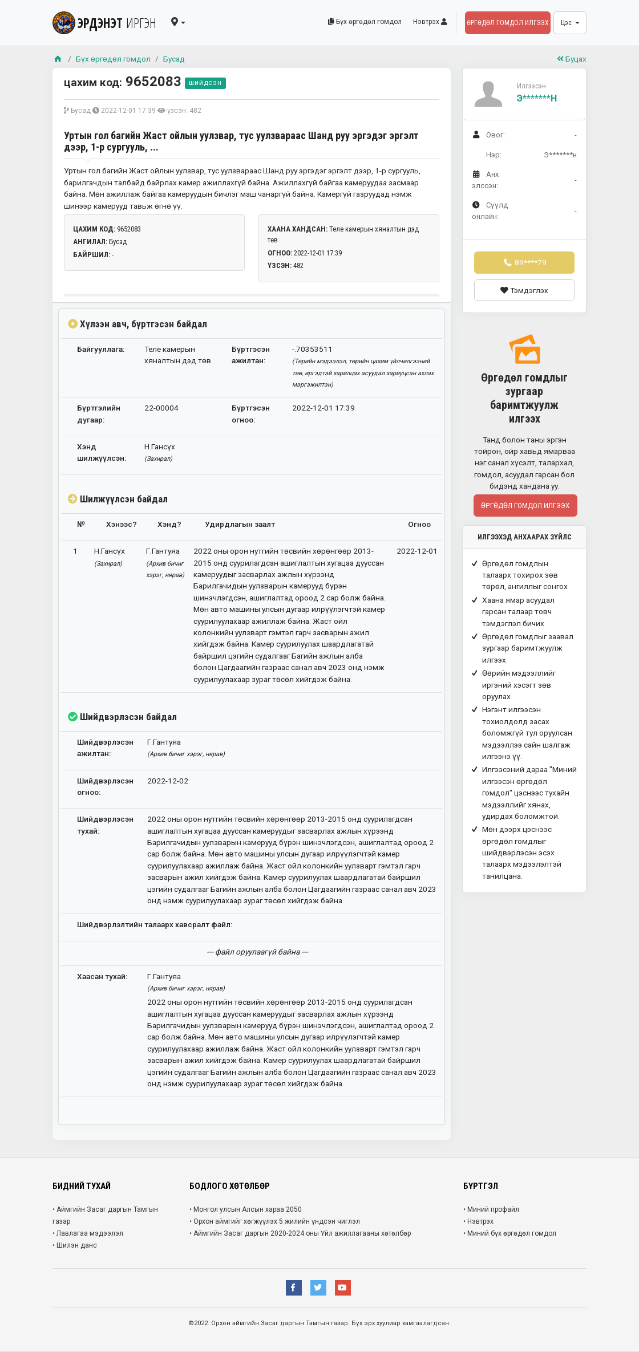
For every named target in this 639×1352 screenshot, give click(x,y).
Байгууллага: (100, 349)
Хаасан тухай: (102, 976)
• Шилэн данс (74, 1245)
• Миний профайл (491, 1209)
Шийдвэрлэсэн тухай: (105, 824)
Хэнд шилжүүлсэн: (101, 452)
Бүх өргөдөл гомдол (365, 22)
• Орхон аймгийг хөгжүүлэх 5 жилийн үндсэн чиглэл (274, 1221)
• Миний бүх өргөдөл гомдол (509, 1233)
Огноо (419, 524)
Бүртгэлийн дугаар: (98, 413)
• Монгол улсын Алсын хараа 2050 (245, 1209)
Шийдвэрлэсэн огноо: (105, 786)
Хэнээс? (121, 524)
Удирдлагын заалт (240, 524)
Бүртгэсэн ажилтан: (251, 354)
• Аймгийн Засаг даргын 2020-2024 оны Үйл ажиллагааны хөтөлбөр (300, 1233)
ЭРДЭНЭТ (104, 22)
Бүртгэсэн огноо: (251, 413)
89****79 (524, 262)
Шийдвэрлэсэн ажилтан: (105, 747)
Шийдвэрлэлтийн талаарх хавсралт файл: (154, 924)
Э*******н (537, 98)
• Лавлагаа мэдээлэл (87, 1233)
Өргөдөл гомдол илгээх (508, 23)
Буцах (572, 58)
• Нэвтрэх (478, 1221)
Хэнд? (169, 524)
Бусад (174, 58)
